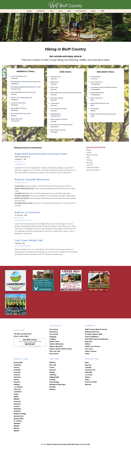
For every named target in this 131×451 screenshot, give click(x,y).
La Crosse (88, 376)
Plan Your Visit (54, 352)
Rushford (17, 412)
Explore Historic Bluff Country (60, 350)
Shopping (52, 338)
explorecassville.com (22, 183)
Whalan (16, 427)
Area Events (53, 355)
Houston (17, 383)
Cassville (88, 368)
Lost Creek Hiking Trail (29, 241)
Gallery (87, 345)
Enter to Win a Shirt (21, 337)
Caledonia (17, 366)
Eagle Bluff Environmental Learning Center (41, 155)
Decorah (52, 371)
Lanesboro (18, 393)
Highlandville (54, 378)
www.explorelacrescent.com (25, 221)
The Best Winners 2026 (93, 335)
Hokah (16, 380)
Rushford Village (20, 415)
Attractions (53, 330)
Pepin (87, 380)
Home (87, 355)
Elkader (52, 373)
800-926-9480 (19, 219)
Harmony (17, 378)
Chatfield (17, 371)
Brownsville (18, 363)
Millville (16, 400)
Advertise (88, 342)
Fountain (17, 373)
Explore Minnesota (56, 345)
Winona (16, 429)
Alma (87, 363)
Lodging (52, 340)
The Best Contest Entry (22, 335)
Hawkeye (52, 376)
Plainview (17, 405)
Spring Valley (18, 419)
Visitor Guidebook (92, 338)
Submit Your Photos (92, 347)
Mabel (16, 398)
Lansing (52, 380)
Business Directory (92, 333)
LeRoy (16, 395)
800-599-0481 (30, 345)
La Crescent (18, 388)
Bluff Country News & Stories (96, 330)
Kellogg (16, 385)
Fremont (17, 376)
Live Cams (89, 350)
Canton (16, 368)
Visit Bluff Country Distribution (96, 340)
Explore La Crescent (27, 213)
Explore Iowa (54, 342)
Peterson (17, 402)
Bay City (88, 366)
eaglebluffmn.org (21, 165)
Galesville (88, 373)
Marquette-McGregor (57, 385)
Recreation (53, 333)
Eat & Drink (53, 335)
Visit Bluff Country (65, 4)
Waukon (52, 390)
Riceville (52, 388)
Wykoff (16, 432)
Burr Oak (52, 366)
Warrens (88, 385)
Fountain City (90, 371)
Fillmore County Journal (34, 347)
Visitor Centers (90, 352)
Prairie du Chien (91, 383)
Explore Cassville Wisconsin (32, 180)
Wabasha (17, 424)
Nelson (87, 378)
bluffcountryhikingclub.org (24, 247)
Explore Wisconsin (56, 347)
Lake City (17, 390)
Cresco (51, 368)
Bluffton (52, 363)
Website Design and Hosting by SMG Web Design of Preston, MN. (68, 445)
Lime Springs (54, 383)
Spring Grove (18, 417)
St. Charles (18, 422)
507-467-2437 (19, 163)
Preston (17, 407)
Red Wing (17, 410)
